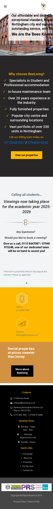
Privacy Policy (20, 501)
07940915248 (38, 143)
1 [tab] (26, 283)
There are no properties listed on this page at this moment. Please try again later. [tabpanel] (25, 273)
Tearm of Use (33, 501)
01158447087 (14, 143)
